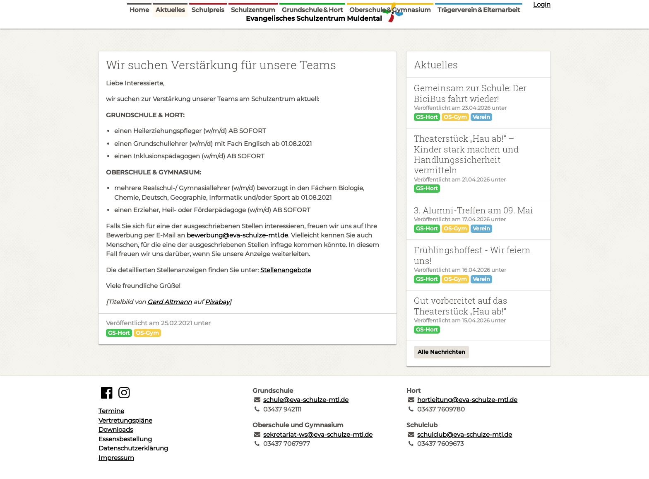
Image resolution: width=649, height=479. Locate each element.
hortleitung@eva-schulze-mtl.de (467, 400)
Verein (481, 117)
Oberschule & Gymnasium (390, 34)
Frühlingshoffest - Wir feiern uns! (472, 255)
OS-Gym (147, 332)
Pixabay (217, 302)
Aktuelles (170, 34)
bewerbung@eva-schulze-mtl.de (237, 235)
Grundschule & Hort (312, 34)
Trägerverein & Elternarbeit (478, 34)
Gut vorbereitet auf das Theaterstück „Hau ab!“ (460, 306)
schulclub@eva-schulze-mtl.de (464, 434)
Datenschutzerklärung (133, 448)
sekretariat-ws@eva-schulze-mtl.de (318, 434)
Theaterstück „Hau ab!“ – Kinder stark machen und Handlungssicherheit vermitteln (466, 154)
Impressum (116, 458)
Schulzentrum (253, 34)
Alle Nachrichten (441, 351)
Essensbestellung (125, 439)
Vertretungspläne (125, 420)
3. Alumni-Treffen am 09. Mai (473, 210)
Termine (111, 411)
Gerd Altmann (169, 302)
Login (541, 4)
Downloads (116, 429)
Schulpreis (208, 34)
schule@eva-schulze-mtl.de (306, 400)
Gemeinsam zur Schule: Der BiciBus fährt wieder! (470, 93)
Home (139, 34)
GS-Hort (119, 332)
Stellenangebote (285, 270)
